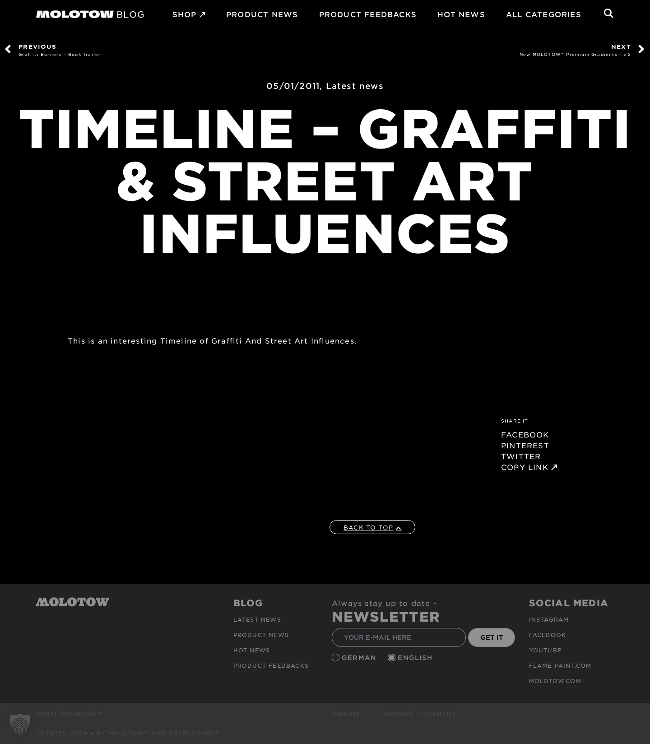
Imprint (346, 713)
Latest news (355, 86)
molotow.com (555, 680)
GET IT (491, 637)
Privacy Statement (420, 713)
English (416, 657)
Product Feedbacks (368, 14)
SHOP (184, 14)
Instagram (549, 619)
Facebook (547, 634)
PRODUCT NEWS (262, 14)
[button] (20, 724)
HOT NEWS (461, 14)
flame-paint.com (560, 665)
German (360, 657)
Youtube (545, 650)
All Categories (543, 14)
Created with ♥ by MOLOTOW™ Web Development (127, 733)
